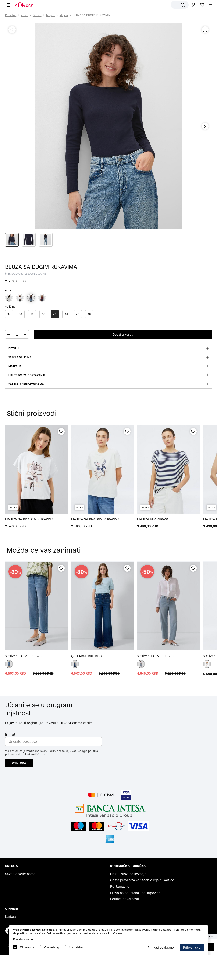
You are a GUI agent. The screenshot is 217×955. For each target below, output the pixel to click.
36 (20, 314)
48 (89, 314)
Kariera (10, 917)
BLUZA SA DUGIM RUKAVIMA (91, 15)
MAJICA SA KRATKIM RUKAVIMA (29, 519)
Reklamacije (119, 886)
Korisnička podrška (128, 866)
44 (66, 314)
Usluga (11, 866)
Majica (64, 15)
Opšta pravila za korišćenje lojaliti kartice (142, 880)
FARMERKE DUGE (87, 656)
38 (32, 314)
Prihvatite (19, 763)
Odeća (37, 15)
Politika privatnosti (124, 899)
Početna (10, 15)
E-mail (10, 734)
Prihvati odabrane (160, 947)
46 (78, 314)
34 (9, 314)
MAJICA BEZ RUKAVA (153, 519)
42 (55, 314)
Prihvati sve (191, 947)
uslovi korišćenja (33, 754)
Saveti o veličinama (20, 874)
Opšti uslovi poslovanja (128, 874)
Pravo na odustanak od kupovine (135, 893)
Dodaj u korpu (123, 335)
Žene (24, 15)
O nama (11, 909)
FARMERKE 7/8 (23, 656)
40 (43, 314)
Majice (50, 15)
